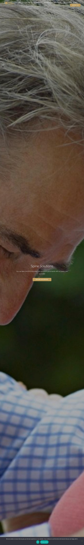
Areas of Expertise (24, 2)
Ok (37, 542)
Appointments (48, 2)
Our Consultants (36, 2)
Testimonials (67, 2)
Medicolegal (58, 2)
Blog (74, 2)
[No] (82, 541)
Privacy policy (44, 542)
